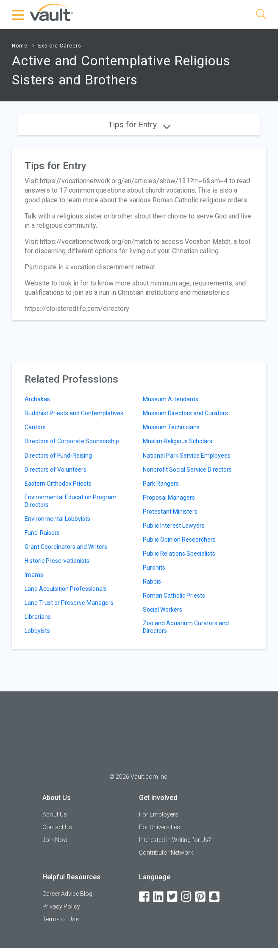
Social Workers (162, 609)
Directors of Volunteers (55, 469)
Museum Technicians (171, 427)
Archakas (37, 399)
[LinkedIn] (159, 896)
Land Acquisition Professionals (66, 588)
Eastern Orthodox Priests (58, 483)
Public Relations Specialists (179, 553)
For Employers (158, 814)
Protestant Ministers (170, 511)
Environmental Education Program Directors (71, 501)
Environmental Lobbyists (57, 518)
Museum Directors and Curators (185, 413)
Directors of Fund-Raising (58, 455)
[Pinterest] (201, 896)
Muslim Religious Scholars (177, 441)
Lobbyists (37, 630)
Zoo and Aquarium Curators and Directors (186, 627)
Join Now (55, 839)
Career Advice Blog (67, 893)
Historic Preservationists (57, 560)
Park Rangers (161, 483)
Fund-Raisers (42, 532)
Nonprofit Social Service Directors (187, 469)
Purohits (154, 567)
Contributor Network (166, 852)
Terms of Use (60, 919)
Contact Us (57, 827)
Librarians (38, 616)
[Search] (261, 15)
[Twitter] (173, 896)
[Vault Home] (51, 12)
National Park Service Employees (187, 455)
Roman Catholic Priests (174, 595)
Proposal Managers (169, 497)
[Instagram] (187, 896)
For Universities (159, 827)
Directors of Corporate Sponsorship (72, 441)
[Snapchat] (215, 896)
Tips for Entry (139, 124)
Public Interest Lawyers (174, 525)
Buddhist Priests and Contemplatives (74, 413)
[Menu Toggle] (18, 15)
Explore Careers (59, 46)
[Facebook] (145, 896)
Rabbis (152, 581)
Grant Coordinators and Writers (66, 546)
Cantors (35, 427)
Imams (34, 574)
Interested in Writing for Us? (175, 839)
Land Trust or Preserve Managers (69, 602)
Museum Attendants (170, 399)
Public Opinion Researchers (179, 539)
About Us (54, 814)
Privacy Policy (61, 906)
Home (20, 46)
